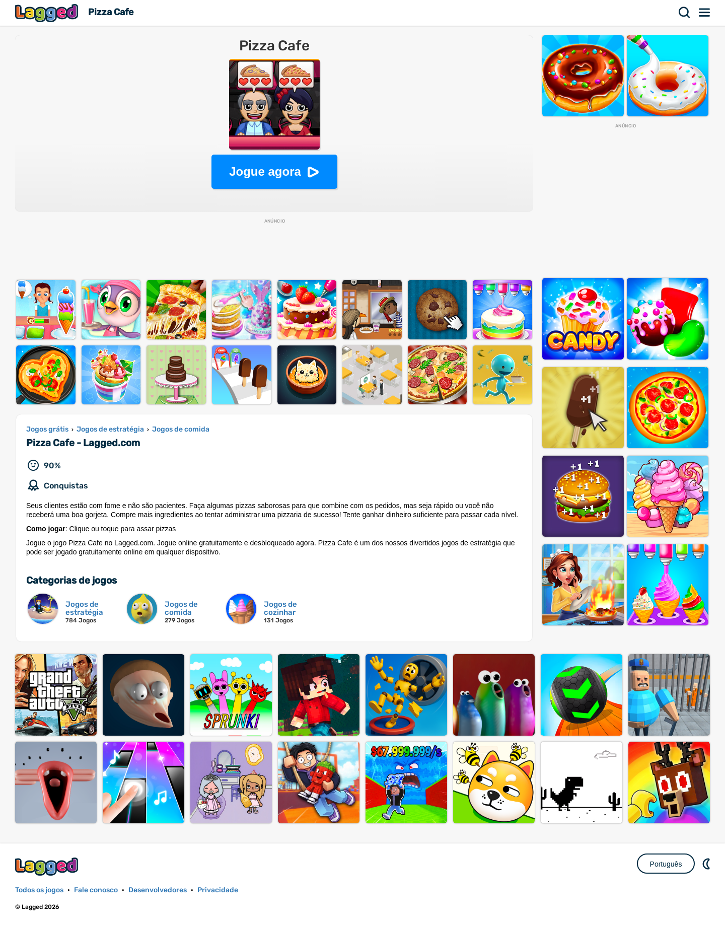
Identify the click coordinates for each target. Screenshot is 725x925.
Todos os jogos (39, 890)
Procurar (685, 12)
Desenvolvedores (157, 890)
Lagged (48, 13)
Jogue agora (265, 171)
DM (707, 863)
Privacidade (217, 890)
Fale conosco (96, 890)
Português (666, 864)
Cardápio (705, 12)
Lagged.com (48, 866)
